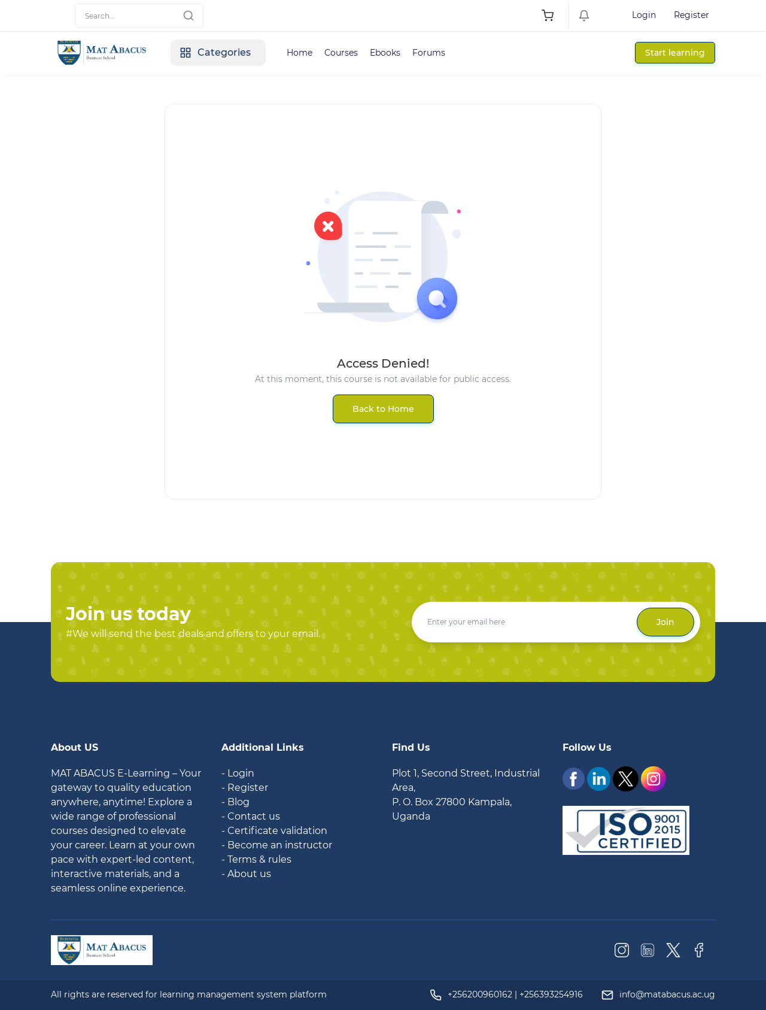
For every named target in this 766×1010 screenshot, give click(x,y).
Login (644, 15)
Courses (341, 52)
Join (665, 622)
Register (691, 15)
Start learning (675, 52)
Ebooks (385, 52)
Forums (428, 52)
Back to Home (383, 409)
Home (299, 52)
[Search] (139, 16)
